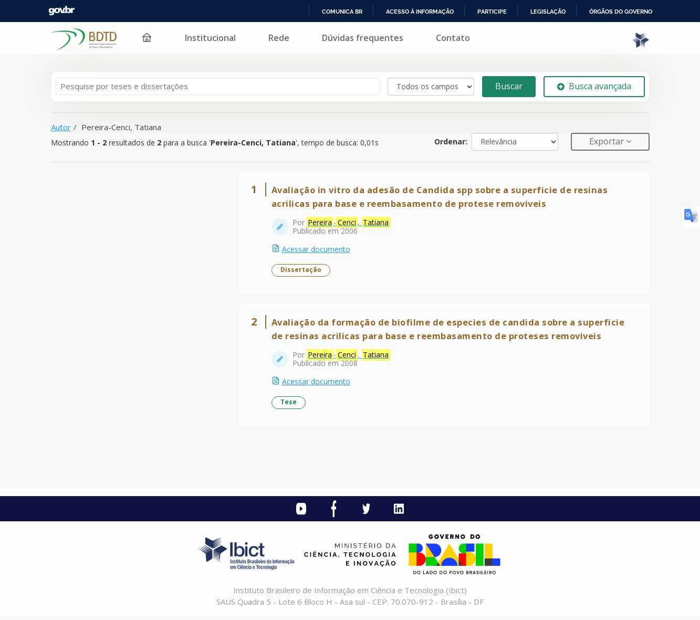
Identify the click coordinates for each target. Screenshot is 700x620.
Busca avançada (594, 86)
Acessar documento (317, 250)
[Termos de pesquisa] (218, 86)
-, (350, 223)
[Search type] (431, 87)
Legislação (548, 11)
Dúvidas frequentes (362, 38)
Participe (492, 11)
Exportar (607, 141)
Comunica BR (342, 11)
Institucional (210, 38)
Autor (61, 127)
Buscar (509, 86)
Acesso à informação (420, 11)
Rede (278, 38)
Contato (453, 38)
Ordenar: (450, 141)
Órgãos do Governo (620, 11)
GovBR (61, 11)
